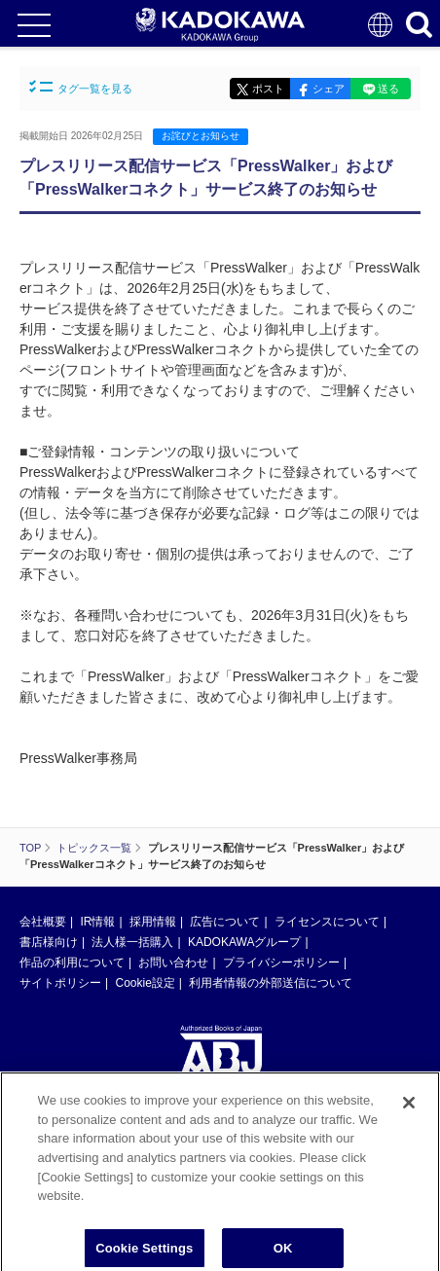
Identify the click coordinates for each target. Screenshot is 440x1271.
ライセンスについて (327, 921)
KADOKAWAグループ (244, 942)
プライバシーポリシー (281, 962)
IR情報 (97, 921)
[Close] (408, 1108)
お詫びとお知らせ (200, 135)
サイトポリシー (60, 983)
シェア (328, 88)
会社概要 (42, 921)
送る (388, 88)
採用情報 (152, 921)
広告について (225, 921)
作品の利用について (72, 962)
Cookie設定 (144, 983)
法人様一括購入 (132, 942)
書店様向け (48, 942)
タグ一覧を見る (80, 87)
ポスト (268, 88)
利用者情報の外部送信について (270, 983)
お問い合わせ (173, 962)
